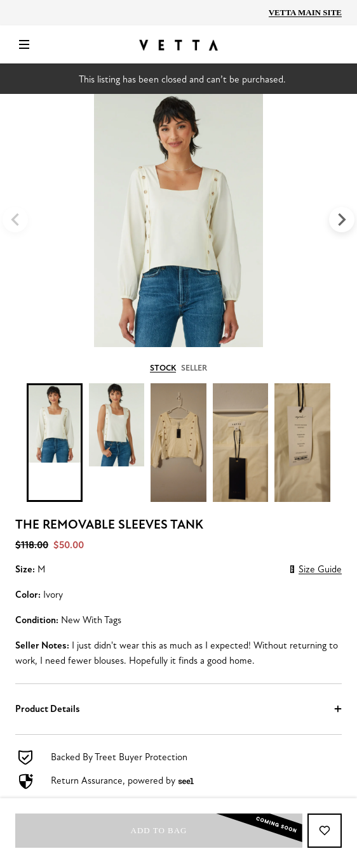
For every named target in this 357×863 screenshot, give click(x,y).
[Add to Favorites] (324, 831)
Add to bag (217, 831)
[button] (178, 709)
